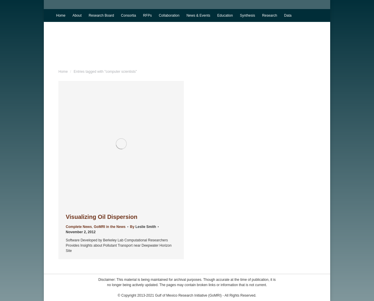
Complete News (79, 227)
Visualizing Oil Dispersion (101, 217)
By (143, 227)
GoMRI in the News (110, 227)
